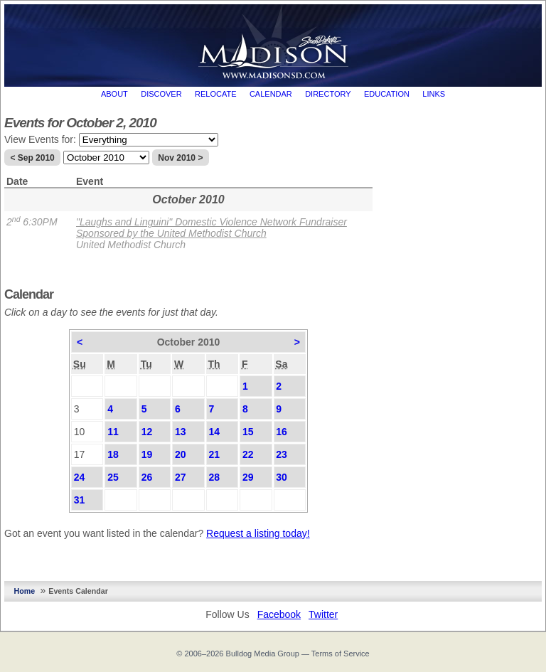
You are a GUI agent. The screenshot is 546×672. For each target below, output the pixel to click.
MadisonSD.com (273, 42)
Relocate (215, 94)
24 (79, 477)
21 (214, 454)
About (114, 94)
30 (281, 477)
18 (113, 454)
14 (214, 431)
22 (248, 454)
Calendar (271, 94)
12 (147, 431)
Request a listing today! (258, 533)
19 (147, 454)
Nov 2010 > (180, 158)
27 (180, 477)
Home (25, 591)
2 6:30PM (32, 222)
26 (147, 477)
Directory (327, 94)
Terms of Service (340, 653)
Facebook (279, 614)
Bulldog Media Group (262, 653)
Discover (161, 94)
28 (214, 477)
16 (281, 431)
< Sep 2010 (32, 158)
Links (433, 94)
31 (79, 500)
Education (387, 94)
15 (248, 431)
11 (113, 431)
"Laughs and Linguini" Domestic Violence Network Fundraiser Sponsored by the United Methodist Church (211, 227)
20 (180, 454)
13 (180, 431)
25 (113, 477)
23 (281, 454)
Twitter (323, 614)
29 (248, 477)
